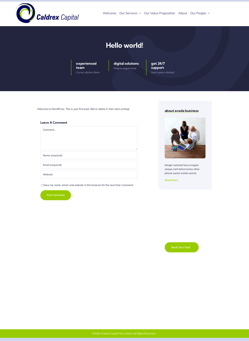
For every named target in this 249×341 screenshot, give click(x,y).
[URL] (88, 174)
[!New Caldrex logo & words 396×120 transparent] (47, 4)
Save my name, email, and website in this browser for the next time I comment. (89, 185)
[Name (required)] (88, 155)
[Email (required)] (88, 165)
